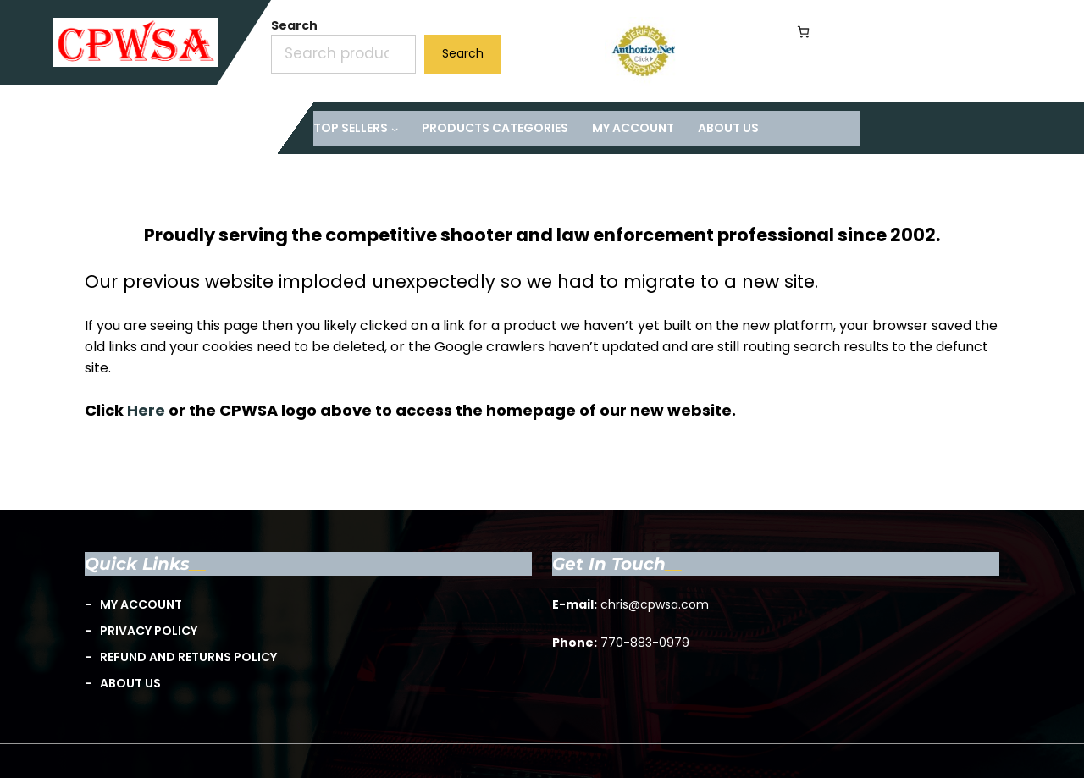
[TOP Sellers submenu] (355, 128)
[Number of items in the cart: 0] (803, 32)
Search (294, 25)
